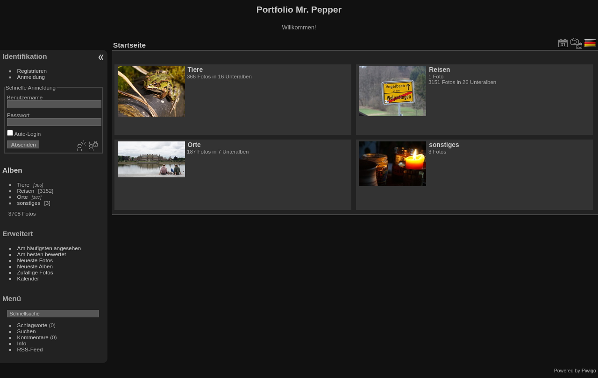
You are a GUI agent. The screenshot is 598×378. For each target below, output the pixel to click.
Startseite (129, 45)
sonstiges (29, 203)
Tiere (23, 185)
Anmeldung (31, 77)
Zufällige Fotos (35, 272)
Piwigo (589, 370)
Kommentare (33, 337)
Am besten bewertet (41, 254)
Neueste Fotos (35, 260)
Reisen (26, 191)
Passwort (18, 115)
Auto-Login (24, 134)
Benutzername (25, 97)
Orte (22, 197)
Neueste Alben (35, 266)
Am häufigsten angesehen (49, 248)
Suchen (26, 331)
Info (22, 343)
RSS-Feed (30, 349)
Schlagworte (32, 325)
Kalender (28, 278)
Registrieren (32, 71)
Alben (12, 170)
